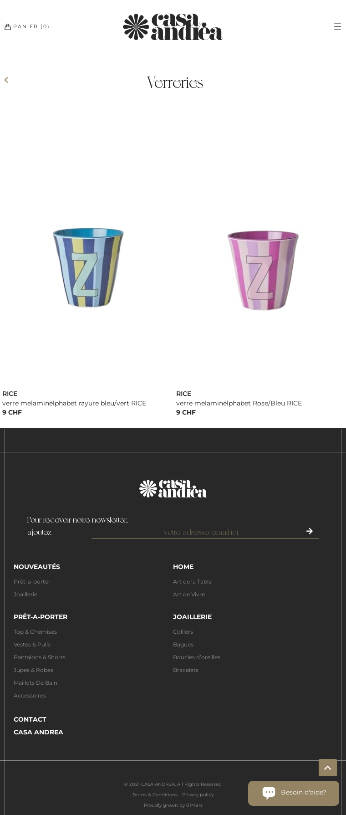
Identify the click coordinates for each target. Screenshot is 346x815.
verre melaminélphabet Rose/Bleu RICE (239, 403)
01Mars (194, 805)
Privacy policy (198, 795)
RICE (9, 394)
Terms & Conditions (155, 795)
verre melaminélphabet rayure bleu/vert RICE (74, 403)
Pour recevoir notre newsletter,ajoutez (77, 525)
